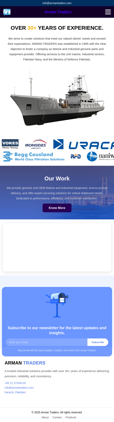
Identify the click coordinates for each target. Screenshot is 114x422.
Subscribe (98, 342)
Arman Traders (57, 12)
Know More (57, 208)
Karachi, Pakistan (15, 392)
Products (71, 417)
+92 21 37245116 (15, 383)
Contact (57, 417)
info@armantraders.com (57, 3)
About (45, 417)
